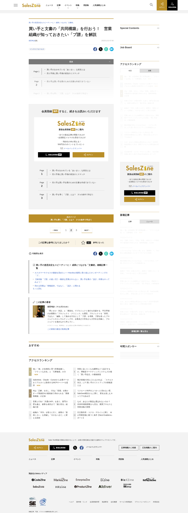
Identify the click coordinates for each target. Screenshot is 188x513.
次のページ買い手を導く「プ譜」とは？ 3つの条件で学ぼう (71, 218)
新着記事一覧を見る (139, 331)
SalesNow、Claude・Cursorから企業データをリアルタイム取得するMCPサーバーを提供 (51, 382)
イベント (68, 5)
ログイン (88, 154)
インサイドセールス (37, 49)
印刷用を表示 (36, 253)
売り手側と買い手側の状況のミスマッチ (63, 73)
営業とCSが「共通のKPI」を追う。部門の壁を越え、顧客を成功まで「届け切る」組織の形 (50, 404)
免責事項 (105, 502)
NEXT (87, 230)
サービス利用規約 (126, 502)
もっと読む (37, 288)
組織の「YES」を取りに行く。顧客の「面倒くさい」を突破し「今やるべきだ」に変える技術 (50, 415)
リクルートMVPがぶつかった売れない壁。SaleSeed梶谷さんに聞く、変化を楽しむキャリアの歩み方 (95, 393)
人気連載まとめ (99, 5)
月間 (149, 71)
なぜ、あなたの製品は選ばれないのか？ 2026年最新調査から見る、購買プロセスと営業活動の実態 (94, 404)
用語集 (86, 5)
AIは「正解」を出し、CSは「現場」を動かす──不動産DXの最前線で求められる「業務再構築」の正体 (51, 393)
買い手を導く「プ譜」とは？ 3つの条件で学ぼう (72, 194)
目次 (90, 61)
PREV (55, 230)
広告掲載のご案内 (149, 448)
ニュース (49, 5)
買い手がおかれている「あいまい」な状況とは (66, 70)
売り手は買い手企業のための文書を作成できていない (74, 182)
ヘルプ (71, 502)
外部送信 (156, 502)
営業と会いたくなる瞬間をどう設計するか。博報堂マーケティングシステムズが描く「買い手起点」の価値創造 (94, 371)
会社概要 (114, 502)
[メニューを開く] (15, 5)
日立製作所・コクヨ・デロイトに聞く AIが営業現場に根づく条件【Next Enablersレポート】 (95, 415)
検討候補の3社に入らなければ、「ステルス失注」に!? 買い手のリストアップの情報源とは (95, 382)
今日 (130, 71)
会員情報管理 (94, 502)
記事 (59, 5)
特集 (77, 5)
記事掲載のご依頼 (128, 448)
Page (36, 71)
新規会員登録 (53, 154)
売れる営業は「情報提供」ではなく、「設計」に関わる (57, 286)
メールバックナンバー (71, 148)
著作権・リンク (81, 502)
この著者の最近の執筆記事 (58, 329)
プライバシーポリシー (142, 502)
